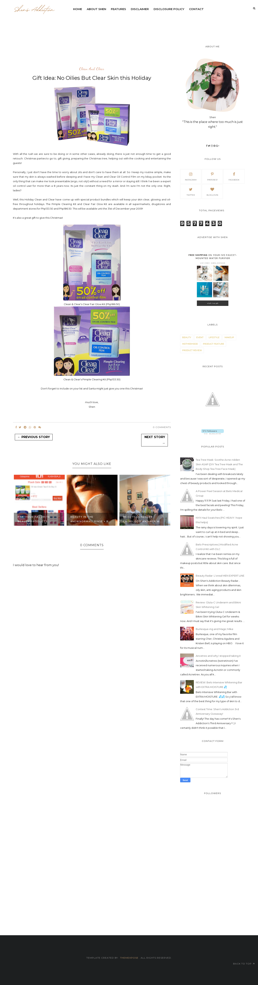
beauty (186, 337)
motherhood (190, 344)
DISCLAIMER (140, 9)
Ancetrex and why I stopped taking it (218, 655)
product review (192, 350)
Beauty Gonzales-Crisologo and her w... (143, 519)
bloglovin (212, 191)
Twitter (191, 191)
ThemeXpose (129, 957)
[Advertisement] (163, 23)
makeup (229, 337)
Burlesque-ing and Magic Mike (214, 629)
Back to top (244, 963)
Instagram (190, 176)
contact (196, 9)
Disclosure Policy (169, 9)
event (200, 337)
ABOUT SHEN (96, 9)
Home (77, 9)
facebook (234, 176)
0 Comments (162, 427)
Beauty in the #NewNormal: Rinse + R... (90, 519)
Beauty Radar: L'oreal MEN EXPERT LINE (220, 575)
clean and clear (91, 69)
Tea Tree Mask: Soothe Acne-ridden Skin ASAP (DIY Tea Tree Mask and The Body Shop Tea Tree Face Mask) (219, 464)
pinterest (212, 176)
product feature (213, 344)
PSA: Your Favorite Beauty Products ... (34, 519)
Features (118, 9)
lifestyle (214, 337)
